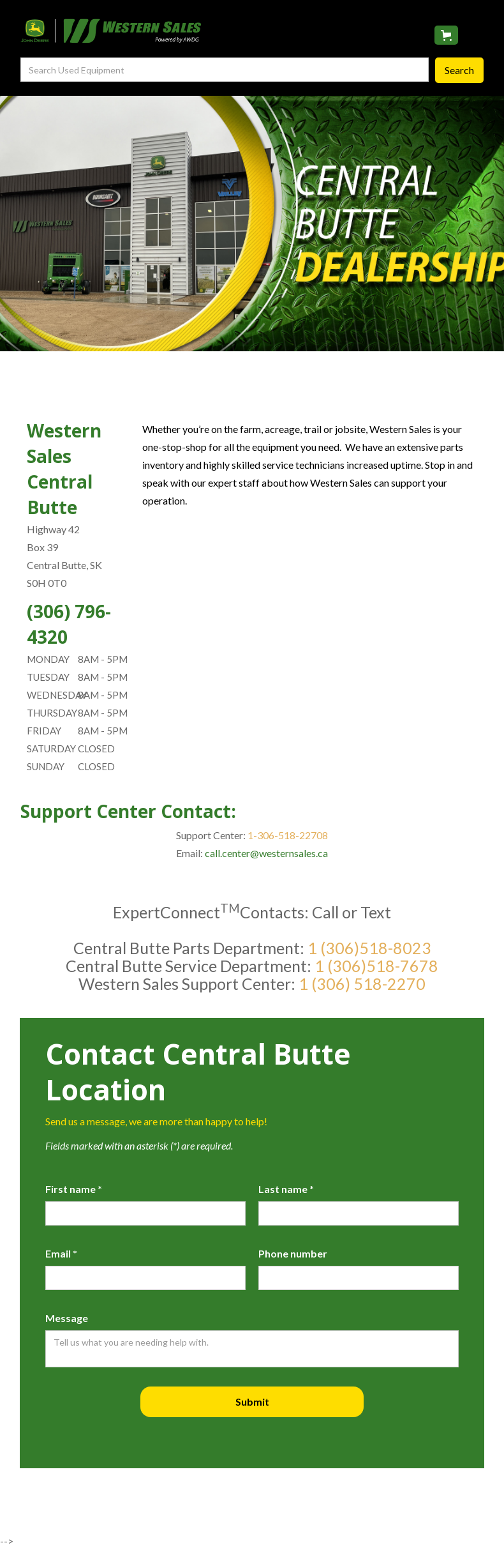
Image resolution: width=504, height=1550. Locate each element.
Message (66, 1318)
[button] (446, 35)
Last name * (286, 1189)
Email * (61, 1253)
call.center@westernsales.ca (266, 853)
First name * (73, 1189)
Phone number (292, 1253)
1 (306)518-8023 (369, 947)
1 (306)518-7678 (376, 965)
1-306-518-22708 (287, 835)
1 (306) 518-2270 (362, 983)
